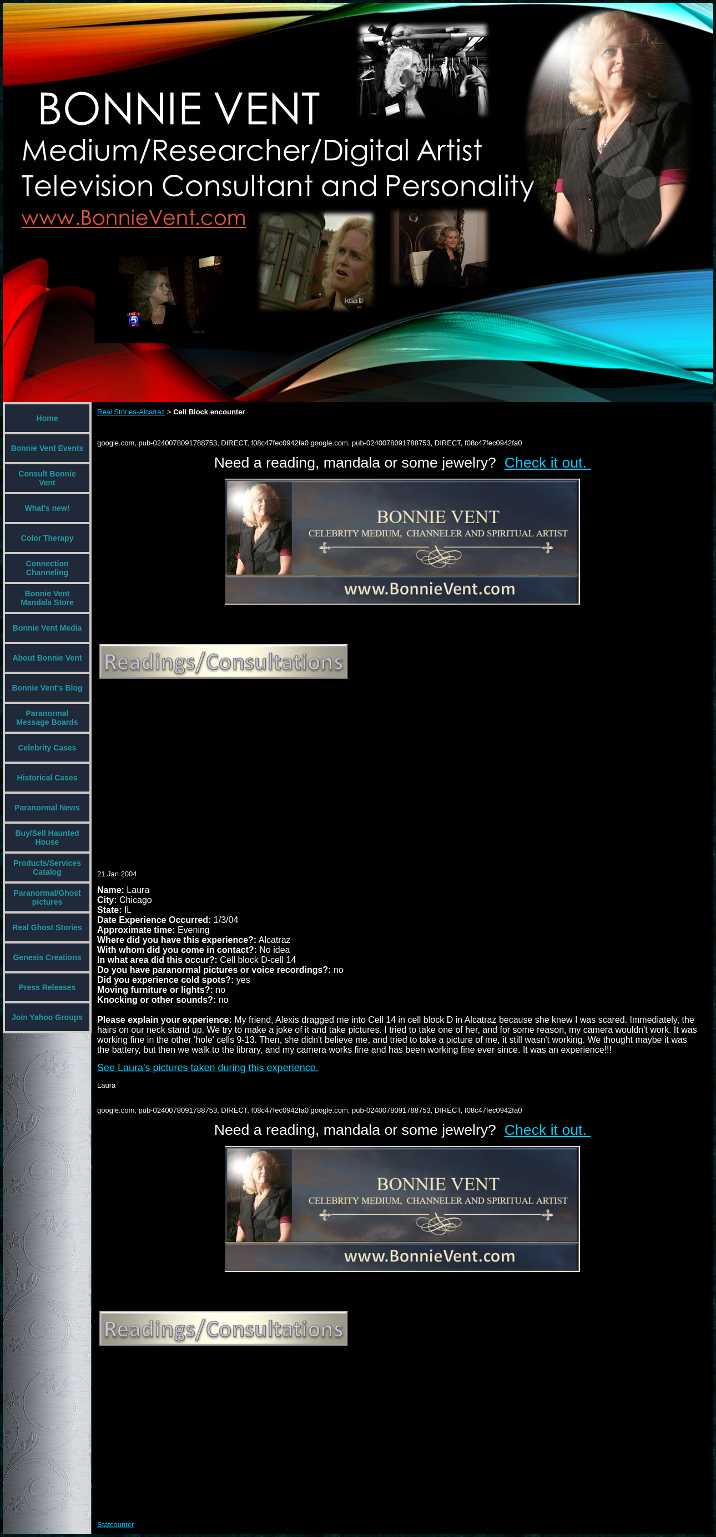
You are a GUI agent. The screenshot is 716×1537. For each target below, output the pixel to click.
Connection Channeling (47, 568)
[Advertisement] (261, 767)
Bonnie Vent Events (47, 448)
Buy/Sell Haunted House (47, 837)
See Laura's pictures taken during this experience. (208, 1067)
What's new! (46, 508)
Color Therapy (47, 538)
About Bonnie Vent (47, 657)
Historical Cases (47, 777)
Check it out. (548, 462)
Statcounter (115, 1524)
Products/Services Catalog (47, 867)
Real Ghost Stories (47, 927)
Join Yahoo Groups (47, 1017)
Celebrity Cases (47, 747)
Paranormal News (47, 807)
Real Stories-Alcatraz (131, 412)
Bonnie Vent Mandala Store (47, 598)
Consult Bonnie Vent (46, 478)
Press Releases (47, 987)
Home (47, 418)
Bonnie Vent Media (47, 627)
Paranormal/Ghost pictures (46, 897)
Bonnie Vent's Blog (47, 687)
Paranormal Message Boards (47, 718)
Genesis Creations (47, 957)
